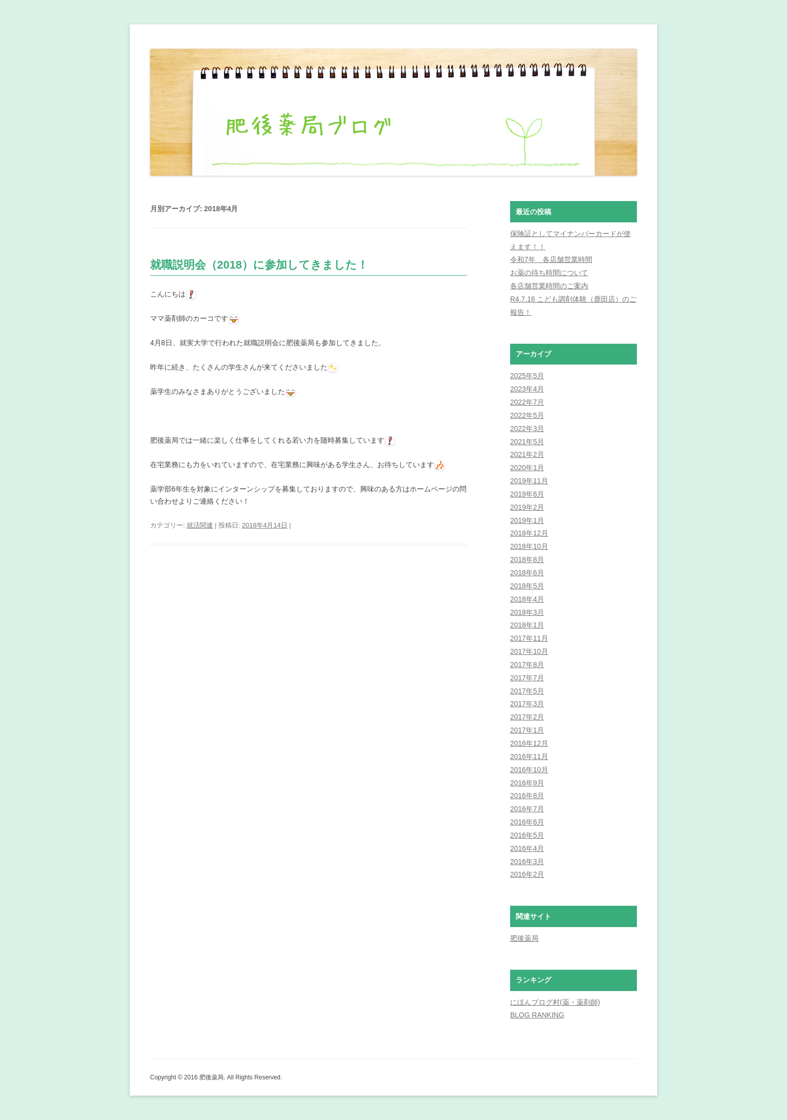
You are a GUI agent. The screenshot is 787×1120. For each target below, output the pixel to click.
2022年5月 (527, 415)
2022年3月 (527, 428)
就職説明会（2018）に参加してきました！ (259, 264)
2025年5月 (527, 376)
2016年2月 (527, 874)
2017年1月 (527, 730)
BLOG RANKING (537, 1015)
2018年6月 (527, 573)
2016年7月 (527, 809)
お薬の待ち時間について (549, 273)
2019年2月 (527, 507)
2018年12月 (529, 533)
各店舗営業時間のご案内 (549, 286)
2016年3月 (527, 862)
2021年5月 (527, 442)
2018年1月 (527, 625)
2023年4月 (527, 389)
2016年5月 (527, 835)
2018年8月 (527, 559)
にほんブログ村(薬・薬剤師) (555, 1002)
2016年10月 (529, 770)
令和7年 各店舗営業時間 (551, 259)
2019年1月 (527, 520)
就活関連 (200, 525)
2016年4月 (527, 848)
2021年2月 (527, 454)
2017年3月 (527, 704)
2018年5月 (527, 586)
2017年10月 (529, 651)
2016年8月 (527, 796)
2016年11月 (529, 756)
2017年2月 (527, 717)
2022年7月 (527, 402)
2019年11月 (529, 481)
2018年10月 (529, 546)
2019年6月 (527, 494)
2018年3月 (527, 612)
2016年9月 (527, 783)
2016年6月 (527, 822)
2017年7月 (527, 678)
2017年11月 (529, 638)
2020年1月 (527, 468)
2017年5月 (527, 691)
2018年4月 (527, 599)
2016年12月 (529, 743)
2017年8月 (527, 665)
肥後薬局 (524, 938)
